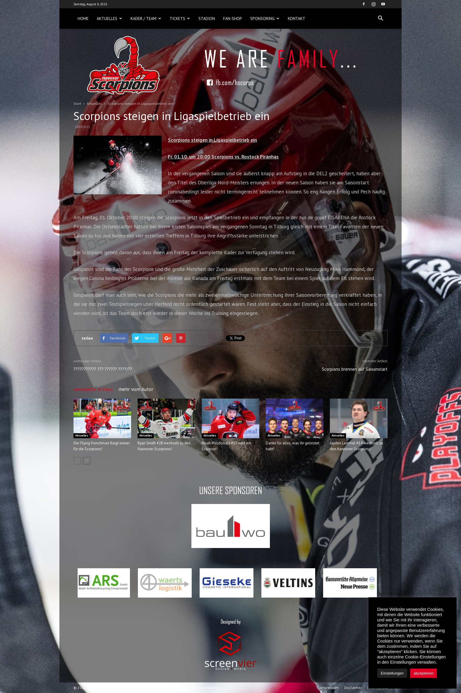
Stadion (206, 18)
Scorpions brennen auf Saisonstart (354, 369)
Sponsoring (264, 18)
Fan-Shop (232, 18)
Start (77, 103)
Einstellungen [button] (392, 673)
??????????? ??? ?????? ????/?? (103, 369)
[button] (380, 18)
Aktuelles (109, 18)
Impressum (329, 687)
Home (83, 18)
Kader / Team (146, 18)
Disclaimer (353, 687)
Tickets (180, 18)
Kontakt (296, 18)
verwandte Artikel (93, 389)
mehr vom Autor (135, 389)
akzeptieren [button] (423, 673)
